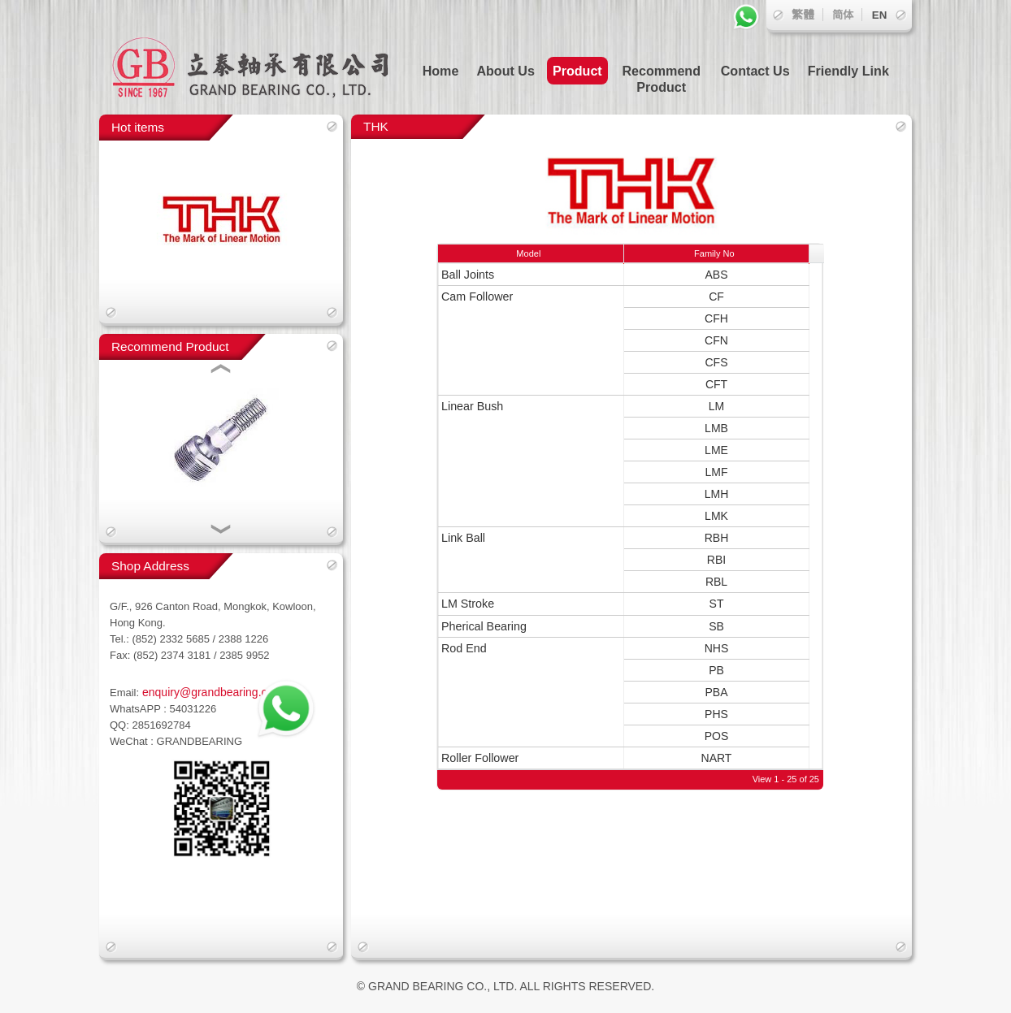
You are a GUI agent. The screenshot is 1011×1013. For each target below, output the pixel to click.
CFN (716, 340)
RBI (716, 559)
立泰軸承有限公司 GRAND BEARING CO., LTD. (261, 57)
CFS (716, 362)
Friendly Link (848, 70)
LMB (716, 428)
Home (441, 70)
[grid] (623, 538)
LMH (717, 493)
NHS (717, 648)
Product (577, 70)
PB (716, 670)
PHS (716, 714)
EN (879, 15)
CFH (716, 318)
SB (716, 626)
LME (716, 450)
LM (716, 406)
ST (716, 603)
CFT (716, 384)
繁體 (803, 14)
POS (717, 735)
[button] (221, 370)
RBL (716, 581)
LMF (716, 471)
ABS (716, 274)
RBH (717, 537)
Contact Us (755, 70)
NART (716, 757)
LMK (716, 515)
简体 (842, 15)
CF (716, 296)
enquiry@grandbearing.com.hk (218, 692)
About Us (505, 70)
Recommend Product (661, 78)
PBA (716, 692)
